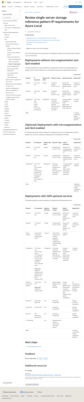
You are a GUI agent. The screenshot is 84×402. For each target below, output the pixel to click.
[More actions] (80, 12)
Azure (31, 12)
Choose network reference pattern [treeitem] (13, 53)
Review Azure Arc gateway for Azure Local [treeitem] (13, 80)
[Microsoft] (3, 2)
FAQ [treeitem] (6, 30)
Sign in (80, 2)
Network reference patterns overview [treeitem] (14, 49)
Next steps (29, 44)
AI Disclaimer (5, 396)
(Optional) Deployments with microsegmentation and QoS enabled (43, 40)
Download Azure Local (34, 346)
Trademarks (68, 396)
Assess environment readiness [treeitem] (13, 95)
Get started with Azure (75, 6)
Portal (65, 6)
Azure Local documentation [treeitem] (10, 20)
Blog (22, 396)
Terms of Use (60, 396)
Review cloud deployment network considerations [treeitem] (12, 89)
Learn (26, 12)
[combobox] (11, 14)
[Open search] (76, 2)
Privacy (36, 396)
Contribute (29, 396)
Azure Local (37, 12)
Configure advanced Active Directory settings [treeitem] (12, 98)
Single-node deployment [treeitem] (15, 59)
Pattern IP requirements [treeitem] (15, 64)
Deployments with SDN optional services (36, 42)
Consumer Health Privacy (47, 396)
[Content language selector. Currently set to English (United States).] (9, 392)
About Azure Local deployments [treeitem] (13, 27)
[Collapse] (20, 10)
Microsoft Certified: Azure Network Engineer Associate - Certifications (43, 375)
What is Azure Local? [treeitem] (10, 25)
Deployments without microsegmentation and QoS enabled (41, 38)
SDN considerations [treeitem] (12, 77)
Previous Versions (14, 396)
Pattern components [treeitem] (14, 61)
